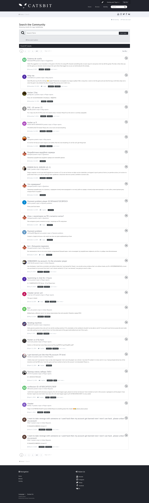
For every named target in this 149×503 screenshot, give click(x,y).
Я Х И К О (30, 374)
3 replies (41, 348)
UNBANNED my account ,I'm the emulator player (47, 261)
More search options (32, 40)
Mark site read (125, 19)
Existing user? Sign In (113, 2)
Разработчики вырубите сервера (41, 152)
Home (89, 7)
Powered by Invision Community (26, 498)
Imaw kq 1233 (31, 295)
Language (22, 494)
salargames (30, 139)
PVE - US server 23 (34, 107)
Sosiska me (30, 357)
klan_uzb (29, 310)
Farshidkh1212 (31, 78)
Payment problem (34, 231)
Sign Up (125, 2)
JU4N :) (29, 169)
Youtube (79, 476)
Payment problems (46, 203)
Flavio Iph (30, 342)
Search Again (123, 33)
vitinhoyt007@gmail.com (34, 233)
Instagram (80, 479)
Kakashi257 (30, 325)
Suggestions (49, 61)
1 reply (43, 86)
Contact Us (30, 494)
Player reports (49, 94)
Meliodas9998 (31, 61)
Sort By (125, 51)
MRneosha (30, 389)
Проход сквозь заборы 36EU (39, 371)
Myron (29, 203)
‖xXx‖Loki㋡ (31, 94)
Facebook (80, 485)
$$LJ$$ (29, 109)
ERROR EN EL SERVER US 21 (39, 167)
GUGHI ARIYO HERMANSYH (35, 124)
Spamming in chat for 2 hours (39, 278)
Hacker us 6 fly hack (35, 339)
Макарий (30, 154)
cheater (30, 403)
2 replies (43, 210)
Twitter (79, 482)
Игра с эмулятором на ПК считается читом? (45, 216)
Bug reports (49, 78)
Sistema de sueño (34, 58)
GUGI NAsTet (31, 263)
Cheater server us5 (35, 293)
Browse (97, 7)
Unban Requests (49, 263)
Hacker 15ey (32, 92)
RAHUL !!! (30, 405)
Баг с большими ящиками (38, 246)
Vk (78, 488)
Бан (28, 308)
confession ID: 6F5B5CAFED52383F (41, 386)
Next (37, 51)
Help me (30, 75)
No (28, 137)
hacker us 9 (32, 122)
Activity (105, 7)
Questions (46, 154)
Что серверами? (34, 184)
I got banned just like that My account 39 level (46, 354)
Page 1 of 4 (48, 51)
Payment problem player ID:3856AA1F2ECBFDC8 (47, 201)
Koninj (29, 280)
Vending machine (34, 323)
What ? (29, 423)
